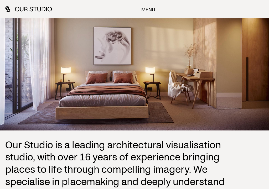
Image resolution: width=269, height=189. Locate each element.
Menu (148, 9)
